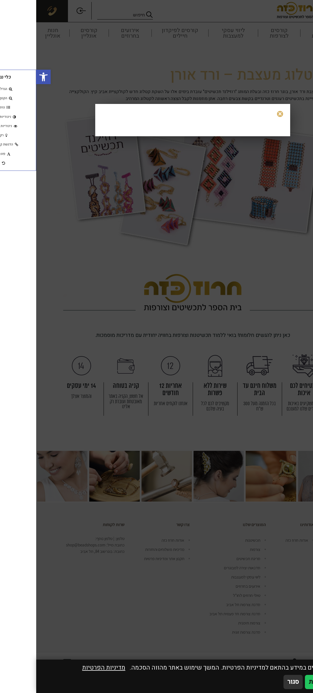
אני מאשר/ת (289, 681)
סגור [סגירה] (257, 681)
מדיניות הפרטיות (67, 667)
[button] (7, 77)
